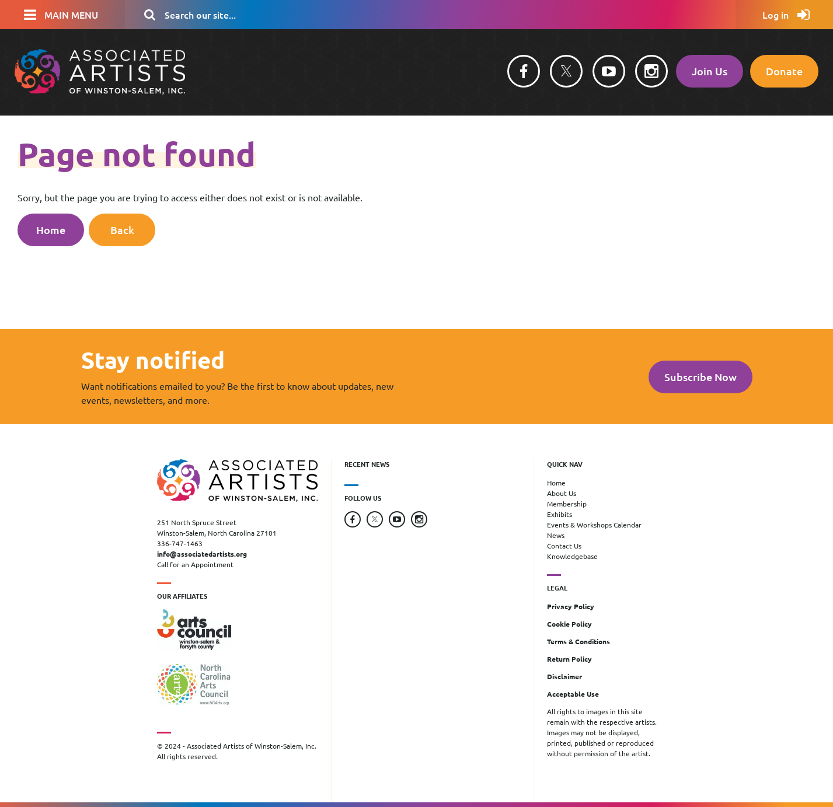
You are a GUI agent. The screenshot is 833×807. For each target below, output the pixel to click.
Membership (567, 503)
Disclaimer (564, 676)
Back (122, 229)
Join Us (709, 71)
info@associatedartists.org (202, 553)
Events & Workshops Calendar (594, 524)
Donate (784, 71)
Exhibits (559, 514)
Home (50, 229)
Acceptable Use (573, 693)
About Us (561, 493)
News (555, 535)
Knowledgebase (572, 556)
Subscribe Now (700, 376)
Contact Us (564, 545)
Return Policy (569, 658)
